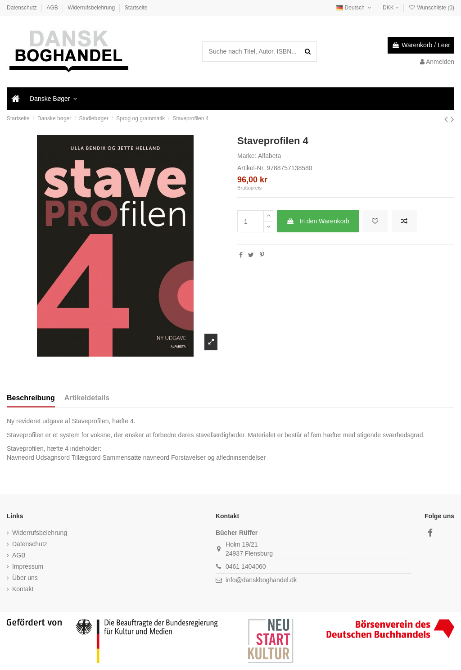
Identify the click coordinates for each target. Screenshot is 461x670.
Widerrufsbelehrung (92, 8)
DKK (391, 8)
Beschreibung (31, 398)
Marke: (247, 155)
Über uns (25, 577)
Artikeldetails (86, 398)
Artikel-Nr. (251, 168)
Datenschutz (22, 8)
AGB (52, 8)
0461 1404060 (246, 566)
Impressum (27, 566)
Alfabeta (269, 155)
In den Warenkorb (317, 221)
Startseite (136, 8)
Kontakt (22, 589)
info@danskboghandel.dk (261, 580)
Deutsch (354, 8)
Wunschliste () (431, 8)
